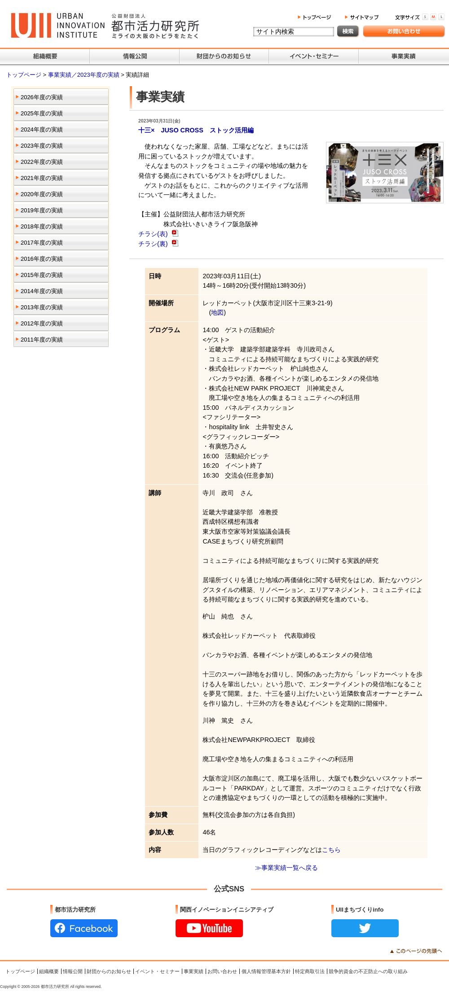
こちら (331, 849)
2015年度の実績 (42, 275)
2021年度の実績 (42, 178)
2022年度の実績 (42, 161)
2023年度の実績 (42, 145)
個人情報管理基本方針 (266, 971)
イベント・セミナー (157, 971)
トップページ (24, 74)
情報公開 (73, 971)
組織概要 (49, 971)
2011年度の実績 (42, 339)
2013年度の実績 (42, 307)
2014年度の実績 (42, 291)
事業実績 (193, 971)
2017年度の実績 (42, 242)
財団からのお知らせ (109, 971)
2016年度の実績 (42, 258)
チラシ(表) (154, 233)
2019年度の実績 (42, 210)
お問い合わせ (222, 971)
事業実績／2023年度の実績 (84, 74)
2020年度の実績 (42, 194)
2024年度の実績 (42, 129)
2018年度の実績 (42, 226)
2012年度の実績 (42, 323)
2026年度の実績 (42, 97)
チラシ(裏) (154, 243)
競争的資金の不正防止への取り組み (368, 971)
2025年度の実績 (42, 113)
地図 (217, 312)
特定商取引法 (310, 971)
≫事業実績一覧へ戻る (286, 867)
